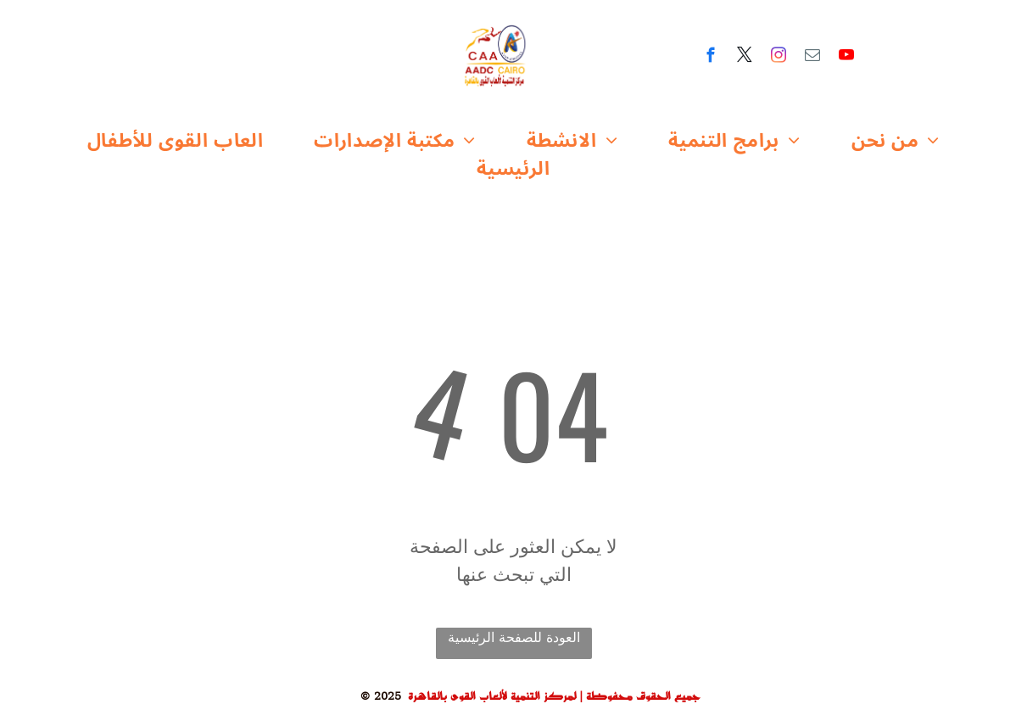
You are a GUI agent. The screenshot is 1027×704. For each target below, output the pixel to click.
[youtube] (845, 57)
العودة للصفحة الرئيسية (514, 637)
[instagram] (778, 57)
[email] (812, 57)
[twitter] (744, 57)
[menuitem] (175, 141)
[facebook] (710, 57)
